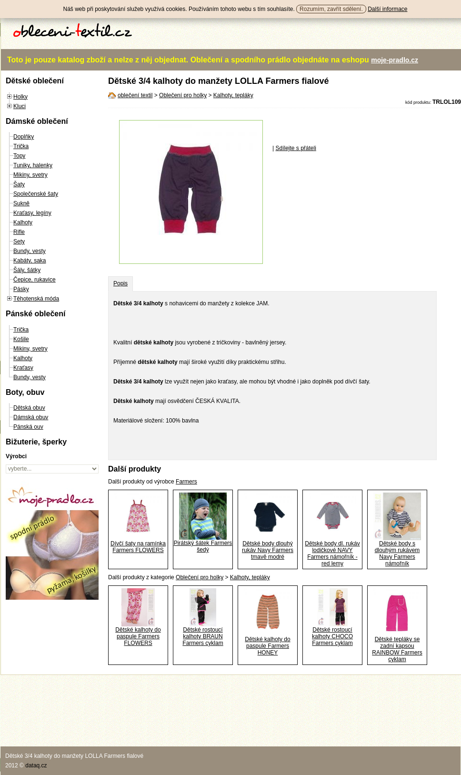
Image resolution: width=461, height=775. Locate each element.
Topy (19, 155)
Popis (120, 283)
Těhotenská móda (36, 298)
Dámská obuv (30, 417)
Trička (21, 146)
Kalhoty (22, 222)
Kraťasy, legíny (32, 213)
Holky (20, 96)
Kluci (19, 106)
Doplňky (23, 136)
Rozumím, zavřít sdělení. (331, 9)
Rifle (19, 232)
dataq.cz (36, 765)
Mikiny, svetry (30, 174)
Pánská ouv (28, 426)
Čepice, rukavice (34, 279)
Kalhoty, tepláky (233, 95)
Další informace (387, 9)
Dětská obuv (29, 407)
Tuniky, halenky (32, 165)
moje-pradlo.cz (394, 60)
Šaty (19, 184)
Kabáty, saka (29, 260)
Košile (21, 339)
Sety (19, 241)
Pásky (21, 289)
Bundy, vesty (29, 251)
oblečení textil (135, 95)
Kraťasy (23, 367)
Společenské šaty (35, 194)
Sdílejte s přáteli (295, 148)
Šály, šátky (26, 270)
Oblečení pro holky (183, 95)
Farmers (186, 481)
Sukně (21, 203)
